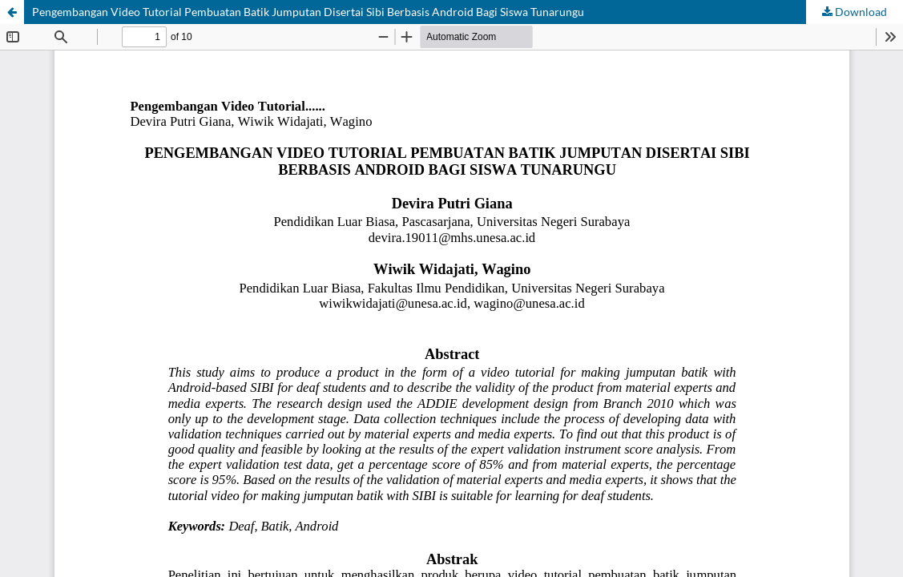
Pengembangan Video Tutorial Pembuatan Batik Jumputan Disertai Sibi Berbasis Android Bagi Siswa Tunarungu (308, 11)
